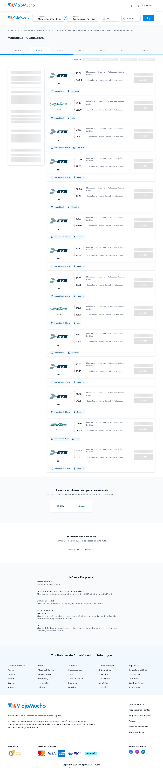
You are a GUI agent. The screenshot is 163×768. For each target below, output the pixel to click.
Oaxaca (11, 674)
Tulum (71, 674)
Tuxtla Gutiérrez (76, 678)
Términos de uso (137, 732)
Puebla (11, 670)
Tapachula (134, 665)
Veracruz (12, 678)
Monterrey (43, 678)
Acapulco (12, 687)
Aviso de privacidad (138, 726)
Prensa (132, 721)
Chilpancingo (105, 670)
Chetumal (134, 678)
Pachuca (72, 683)
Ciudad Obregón (106, 665)
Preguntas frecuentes (139, 710)
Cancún (11, 683)
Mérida (41, 665)
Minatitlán (103, 683)
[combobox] (50, 19)
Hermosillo (43, 683)
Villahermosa (44, 674)
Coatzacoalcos (75, 670)
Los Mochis (134, 674)
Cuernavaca (104, 678)
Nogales (72, 687)
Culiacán (103, 687)
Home (10, 30)
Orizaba (41, 687)
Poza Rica (103, 674)
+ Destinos (134, 687)
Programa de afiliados (140, 715)
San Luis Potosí (136, 683)
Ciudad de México (16, 665)
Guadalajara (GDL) (138, 670)
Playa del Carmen (46, 670)
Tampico (72, 665)
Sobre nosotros (136, 704)
